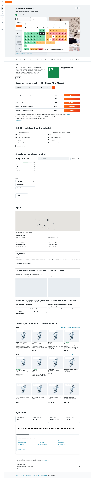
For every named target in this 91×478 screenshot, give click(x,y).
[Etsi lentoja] (2, 6)
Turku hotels (60, 447)
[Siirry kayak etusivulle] (8, 2)
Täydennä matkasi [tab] (33, 433)
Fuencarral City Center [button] (20, 370)
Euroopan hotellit (28, 475)
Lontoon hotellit (21, 444)
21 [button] (37, 39)
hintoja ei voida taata (45, 460)
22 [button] (40, 39)
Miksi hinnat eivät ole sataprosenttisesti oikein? (48, 469)
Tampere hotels (61, 446)
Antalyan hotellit (41, 440)
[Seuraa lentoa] (2, 20)
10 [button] (25, 36)
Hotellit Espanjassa (36, 475)
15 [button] (40, 36)
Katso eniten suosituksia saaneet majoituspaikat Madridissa (67, 380)
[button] (2, 2)
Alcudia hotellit (61, 440)
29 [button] (40, 42)
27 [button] (34, 42)
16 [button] (43, 36)
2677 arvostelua (27, 14)
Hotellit (22, 475)
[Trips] (2, 26)
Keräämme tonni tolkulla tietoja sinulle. (48, 466)
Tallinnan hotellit (61, 442)
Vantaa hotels (21, 447)
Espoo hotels (40, 447)
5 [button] (31, 33)
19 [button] (31, 39)
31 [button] (25, 45)
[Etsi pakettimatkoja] (2, 13)
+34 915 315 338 (19, 13)
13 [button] (34, 36)
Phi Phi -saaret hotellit (62, 444)
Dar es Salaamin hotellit (42, 444)
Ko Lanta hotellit (41, 442)
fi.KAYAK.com (17, 475)
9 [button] (43, 33)
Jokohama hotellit (21, 446)
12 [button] (31, 36)
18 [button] (28, 39)
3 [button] (25, 33)
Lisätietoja (68, 114)
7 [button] (37, 33)
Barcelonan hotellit (22, 442)
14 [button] (37, 36)
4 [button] (28, 33)
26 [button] (31, 42)
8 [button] (40, 33)
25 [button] (28, 42)
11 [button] (28, 36)
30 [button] (43, 42)
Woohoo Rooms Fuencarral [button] (21, 342)
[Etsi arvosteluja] (54, 158)
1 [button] (40, 30)
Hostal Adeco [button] (51, 369)
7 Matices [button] (50, 342)
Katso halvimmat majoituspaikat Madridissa (71, 354)
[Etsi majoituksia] (2, 8)
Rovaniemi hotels (21, 449)
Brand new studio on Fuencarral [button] (71, 369)
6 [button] (34, 33)
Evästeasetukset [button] (18, 120)
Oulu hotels (40, 446)
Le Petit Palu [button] (67, 343)
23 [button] (43, 39)
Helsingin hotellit (21, 440)
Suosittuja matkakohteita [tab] (23, 433)
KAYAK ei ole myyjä (48, 464)
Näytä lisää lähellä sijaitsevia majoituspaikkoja (70, 327)
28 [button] (37, 42)
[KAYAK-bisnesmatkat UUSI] (2, 22)
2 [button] (43, 30)
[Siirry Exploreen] (2, 17)
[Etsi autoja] (2, 11)
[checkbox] (21, 196)
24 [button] (25, 42)
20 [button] (34, 39)
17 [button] (25, 39)
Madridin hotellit (44, 475)
